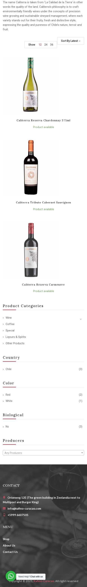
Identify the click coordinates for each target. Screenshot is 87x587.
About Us (9, 545)
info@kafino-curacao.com (24, 508)
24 (45, 44)
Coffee (10, 324)
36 (51, 44)
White (9, 400)
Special (10, 330)
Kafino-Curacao (44, 581)
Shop (6, 539)
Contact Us (10, 551)
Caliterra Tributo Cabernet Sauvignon (43, 202)
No (7, 426)
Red (8, 394)
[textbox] (43, 453)
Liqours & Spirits (16, 337)
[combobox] (43, 452)
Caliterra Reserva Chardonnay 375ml (43, 120)
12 (40, 44)
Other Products (15, 343)
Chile (8, 369)
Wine (9, 317)
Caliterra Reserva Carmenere (43, 284)
